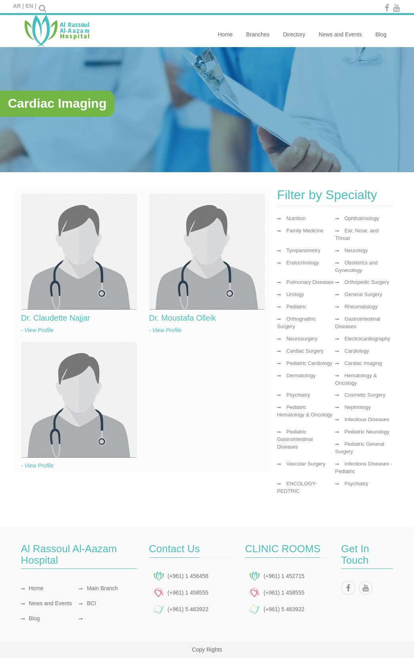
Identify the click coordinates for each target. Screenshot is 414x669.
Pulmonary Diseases (310, 282)
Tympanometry (303, 250)
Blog (380, 30)
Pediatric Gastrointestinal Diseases (295, 439)
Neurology (356, 250)
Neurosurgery (302, 339)
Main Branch (98, 588)
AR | (18, 6)
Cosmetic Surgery (364, 395)
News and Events (340, 30)
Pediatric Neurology (366, 432)
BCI (87, 603)
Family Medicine (305, 231)
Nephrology (357, 407)
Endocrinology (302, 263)
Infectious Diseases (366, 419)
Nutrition (295, 218)
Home (225, 30)
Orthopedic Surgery (366, 282)
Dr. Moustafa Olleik (182, 318)
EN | (30, 6)
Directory (294, 30)
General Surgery (363, 294)
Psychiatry (298, 395)
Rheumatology (361, 307)
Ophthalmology (361, 218)
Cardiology (356, 351)
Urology (295, 294)
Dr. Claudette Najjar (55, 318)
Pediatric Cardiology (309, 363)
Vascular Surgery (306, 464)
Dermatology (301, 375)
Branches (257, 30)
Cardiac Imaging (363, 363)
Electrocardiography (367, 339)
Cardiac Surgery (305, 351)
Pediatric (296, 307)
